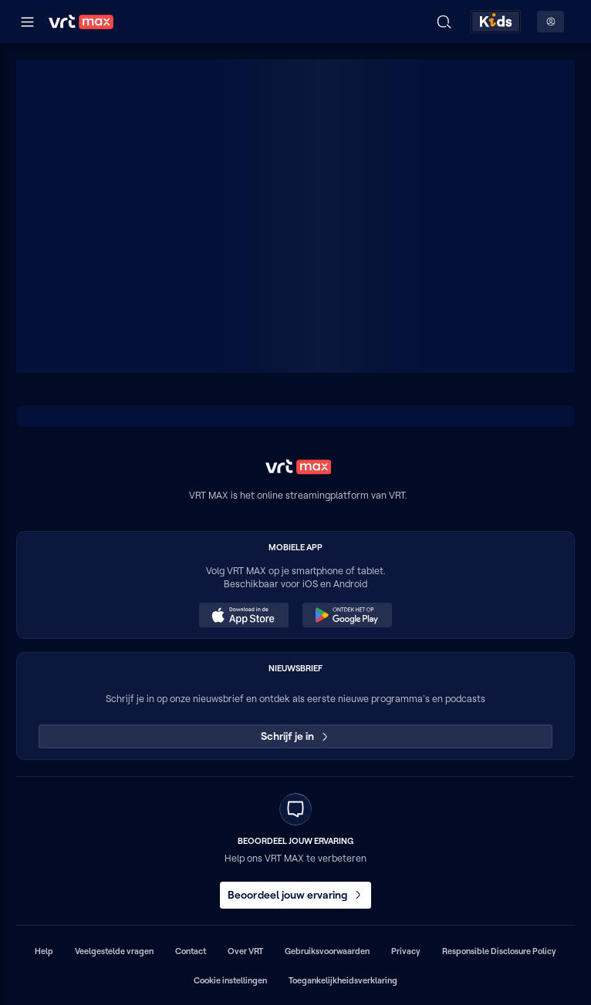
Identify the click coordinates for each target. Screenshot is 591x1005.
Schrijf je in (296, 736)
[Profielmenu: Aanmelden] (550, 21)
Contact (190, 951)
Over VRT (245, 951)
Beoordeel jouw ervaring (295, 895)
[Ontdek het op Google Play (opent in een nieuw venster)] (347, 615)
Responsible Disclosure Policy (499, 951)
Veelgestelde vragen (114, 951)
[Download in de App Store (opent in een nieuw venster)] (244, 615)
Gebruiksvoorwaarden (327, 951)
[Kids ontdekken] (495, 22)
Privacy (405, 951)
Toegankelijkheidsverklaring (343, 980)
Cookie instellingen (230, 980)
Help (44, 951)
